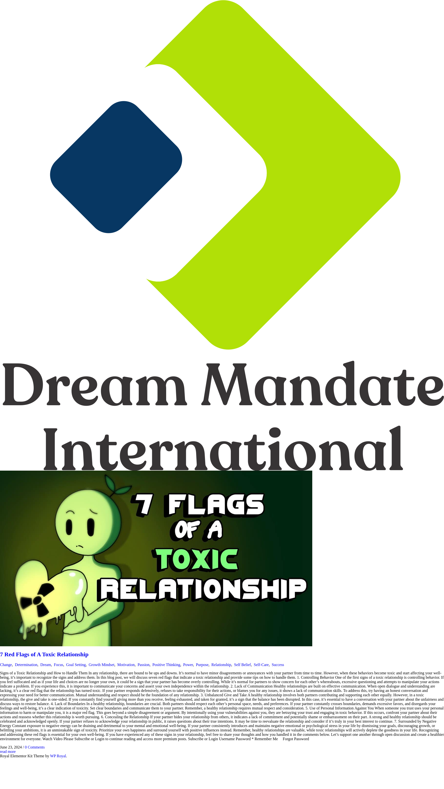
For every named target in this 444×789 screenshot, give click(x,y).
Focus (58, 665)
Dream (45, 665)
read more (8, 751)
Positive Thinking (166, 665)
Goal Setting (76, 665)
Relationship (221, 665)
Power (188, 665)
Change (6, 665)
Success (278, 665)
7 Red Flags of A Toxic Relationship (44, 654)
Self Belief (242, 665)
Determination (26, 665)
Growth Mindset (101, 665)
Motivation (126, 665)
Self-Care (261, 665)
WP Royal (58, 756)
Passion (144, 665)
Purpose (202, 665)
